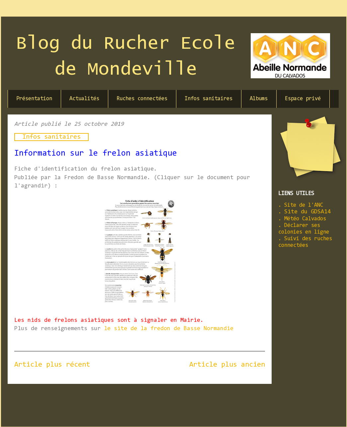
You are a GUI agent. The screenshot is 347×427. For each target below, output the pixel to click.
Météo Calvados (305, 219)
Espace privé (303, 99)
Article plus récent (52, 365)
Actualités (84, 99)
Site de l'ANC (303, 205)
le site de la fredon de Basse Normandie (168, 329)
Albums (259, 99)
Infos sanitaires (208, 99)
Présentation (34, 99)
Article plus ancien (227, 365)
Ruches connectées (142, 99)
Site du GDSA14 (307, 212)
